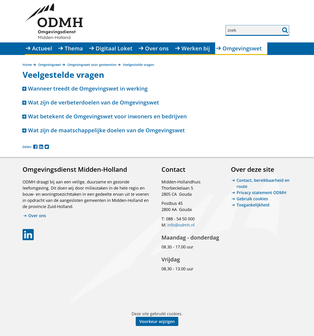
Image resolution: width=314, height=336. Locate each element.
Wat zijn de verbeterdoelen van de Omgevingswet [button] (93, 102)
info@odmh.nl (181, 225)
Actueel (42, 48)
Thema (74, 48)
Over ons (157, 48)
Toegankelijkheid (253, 205)
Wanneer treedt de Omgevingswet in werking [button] (88, 88)
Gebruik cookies (252, 198)
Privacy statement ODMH (261, 192)
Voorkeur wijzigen (157, 321)
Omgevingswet (242, 48)
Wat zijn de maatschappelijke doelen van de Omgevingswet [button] (106, 130)
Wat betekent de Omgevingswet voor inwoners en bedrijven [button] (107, 116)
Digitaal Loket (114, 48)
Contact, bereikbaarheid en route (263, 183)
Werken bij (195, 48)
